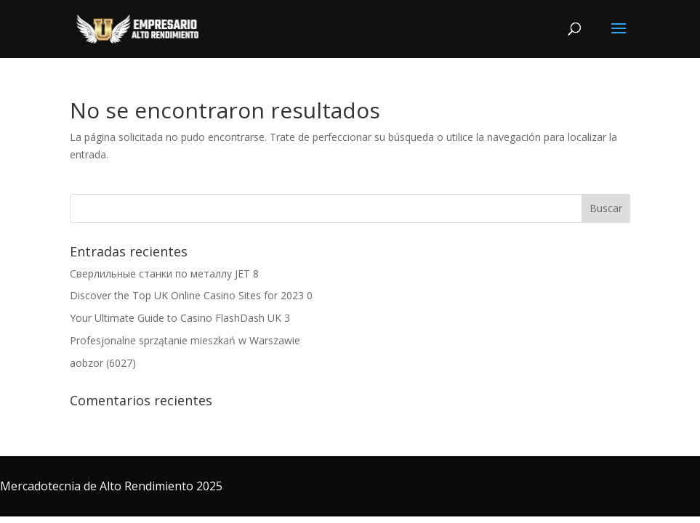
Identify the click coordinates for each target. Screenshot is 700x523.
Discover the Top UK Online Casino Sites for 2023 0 (191, 295)
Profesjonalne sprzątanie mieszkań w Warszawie (185, 340)
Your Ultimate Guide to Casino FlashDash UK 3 (180, 318)
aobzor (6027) (103, 363)
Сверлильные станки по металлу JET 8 (164, 273)
